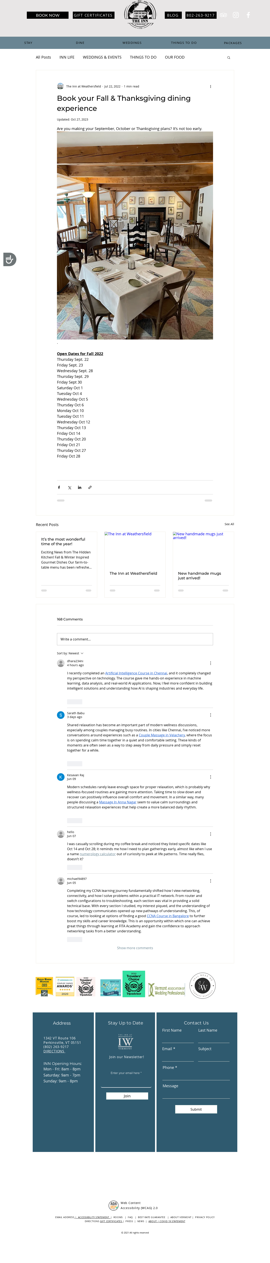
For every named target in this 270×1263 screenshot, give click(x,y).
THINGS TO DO (143, 57)
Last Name (207, 1030)
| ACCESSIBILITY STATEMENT (92, 1217)
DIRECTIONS (54, 1051)
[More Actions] (210, 663)
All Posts (43, 57)
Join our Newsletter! (126, 1057)
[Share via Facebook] (59, 487)
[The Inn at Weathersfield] (135, 549)
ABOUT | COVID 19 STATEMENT (166, 1221)
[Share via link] (90, 487)
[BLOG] (173, 15)
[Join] (127, 1096)
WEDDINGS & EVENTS (102, 57)
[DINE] (80, 42)
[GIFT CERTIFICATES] (94, 15)
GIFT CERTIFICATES (111, 1221)
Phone (168, 1067)
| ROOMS (117, 1217)
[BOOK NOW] (48, 15)
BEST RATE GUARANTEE (152, 1217)
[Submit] (196, 1109)
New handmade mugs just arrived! (199, 575)
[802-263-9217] (201, 15)
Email (167, 1049)
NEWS (141, 1221)
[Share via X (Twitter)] (69, 487)
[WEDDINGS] (132, 42)
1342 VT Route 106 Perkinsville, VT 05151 (62, 1040)
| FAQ (129, 1217)
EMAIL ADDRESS (64, 1217)
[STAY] (28, 42)
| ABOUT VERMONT (179, 1217)
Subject (204, 1049)
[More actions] (210, 86)
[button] (229, 57)
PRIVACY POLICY (205, 1217)
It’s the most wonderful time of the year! (63, 541)
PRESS (129, 1221)
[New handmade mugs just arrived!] (203, 549)
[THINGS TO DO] (184, 42)
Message (170, 1086)
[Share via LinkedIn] (80, 487)
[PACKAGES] (233, 43)
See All (229, 524)
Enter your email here (125, 1072)
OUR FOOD (175, 57)
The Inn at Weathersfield (133, 573)
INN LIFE (66, 57)
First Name (172, 1030)
